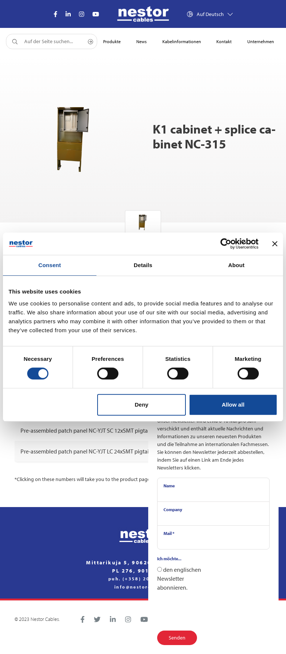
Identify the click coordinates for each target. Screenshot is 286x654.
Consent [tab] (49, 265)
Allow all (233, 404)
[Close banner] (274, 243)
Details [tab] (143, 265)
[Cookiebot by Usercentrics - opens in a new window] (225, 243)
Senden (177, 637)
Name (169, 485)
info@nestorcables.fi (143, 587)
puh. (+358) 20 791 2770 (143, 578)
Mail (168, 533)
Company (172, 509)
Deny (142, 404)
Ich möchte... (169, 558)
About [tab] (236, 265)
